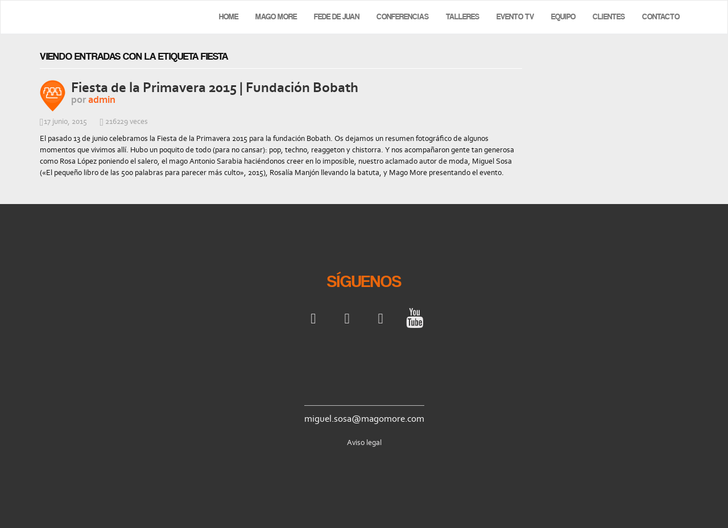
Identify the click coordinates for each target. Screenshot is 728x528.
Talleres (462, 17)
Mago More (276, 17)
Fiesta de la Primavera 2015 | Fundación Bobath (214, 86)
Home (228, 17)
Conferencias (403, 17)
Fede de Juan (336, 17)
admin (101, 99)
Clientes (609, 17)
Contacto (661, 17)
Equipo (563, 17)
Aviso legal (364, 442)
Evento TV (515, 17)
